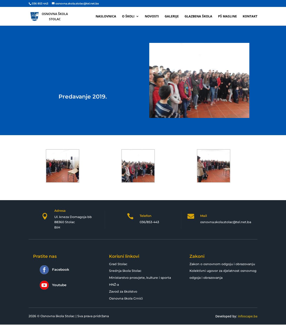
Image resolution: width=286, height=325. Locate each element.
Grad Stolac (118, 264)
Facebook (60, 269)
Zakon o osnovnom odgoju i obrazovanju (222, 264)
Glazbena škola (198, 16)
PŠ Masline (227, 16)
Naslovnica (106, 16)
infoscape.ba (247, 316)
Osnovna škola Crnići (126, 298)
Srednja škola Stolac (125, 271)
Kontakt (250, 16)
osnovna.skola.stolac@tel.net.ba (225, 222)
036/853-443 (149, 222)
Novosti (152, 16)
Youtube (59, 285)
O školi (128, 16)
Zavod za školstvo (123, 291)
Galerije (172, 16)
